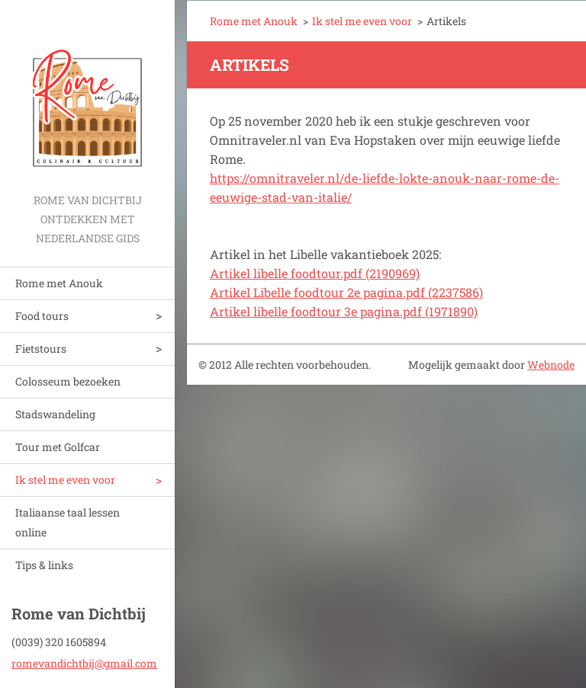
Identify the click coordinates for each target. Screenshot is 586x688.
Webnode (551, 364)
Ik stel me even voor (65, 479)
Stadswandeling (55, 414)
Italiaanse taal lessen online (67, 522)
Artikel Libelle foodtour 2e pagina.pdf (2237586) (346, 292)
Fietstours (40, 348)
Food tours (42, 316)
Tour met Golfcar (57, 447)
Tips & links (44, 565)
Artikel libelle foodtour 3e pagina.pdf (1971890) (344, 311)
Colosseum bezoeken (68, 381)
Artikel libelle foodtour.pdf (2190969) (315, 273)
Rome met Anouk (59, 283)
